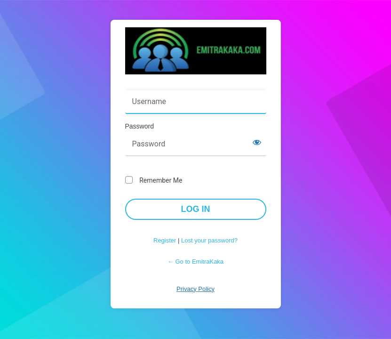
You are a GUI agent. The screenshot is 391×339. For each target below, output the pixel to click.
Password (139, 126)
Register (164, 240)
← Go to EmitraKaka (195, 261)
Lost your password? (209, 240)
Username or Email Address (169, 84)
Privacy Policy (195, 288)
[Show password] (256, 142)
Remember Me (160, 180)
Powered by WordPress (195, 50)
